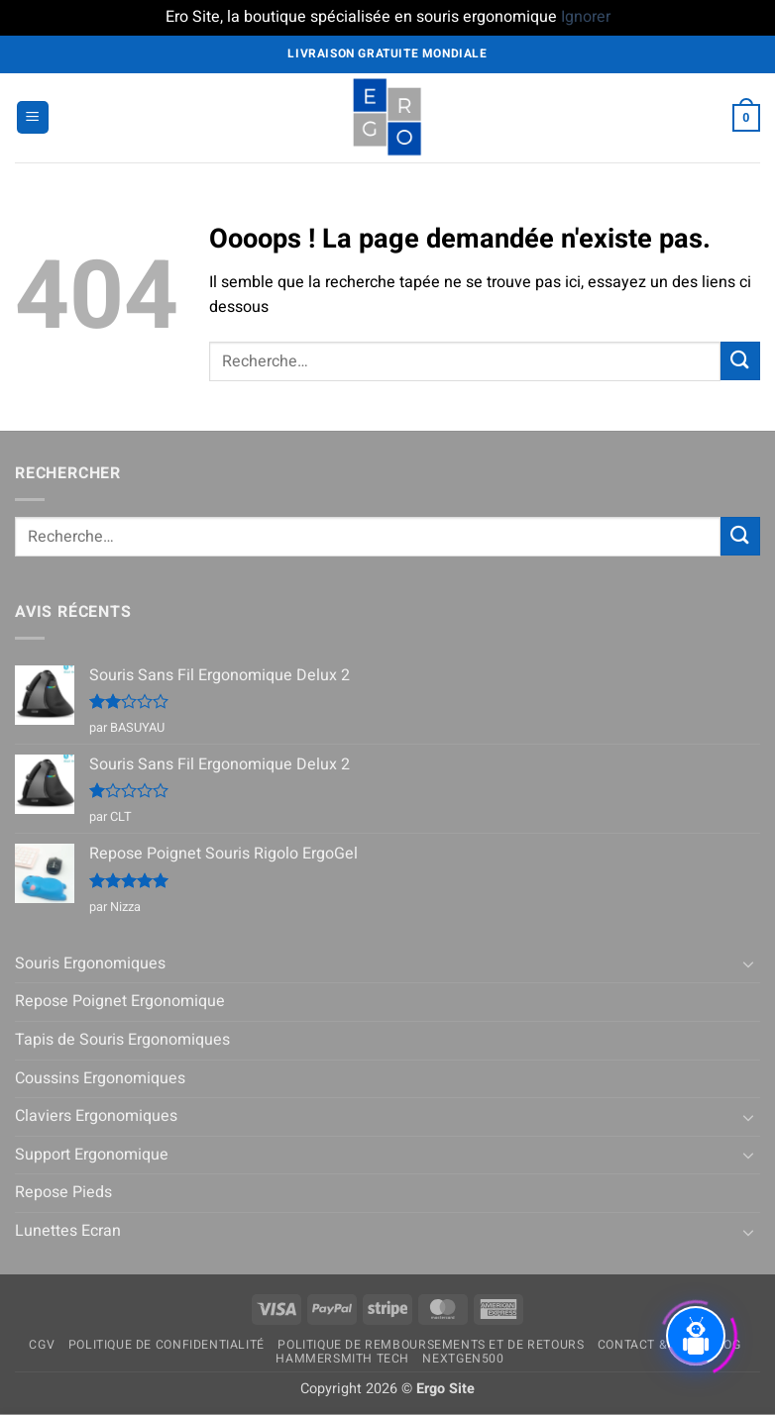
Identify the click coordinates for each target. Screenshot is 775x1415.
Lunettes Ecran (68, 1231)
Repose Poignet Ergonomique (120, 1001)
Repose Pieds (63, 1192)
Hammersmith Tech (342, 1358)
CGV (42, 1345)
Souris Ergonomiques (90, 963)
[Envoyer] (740, 361)
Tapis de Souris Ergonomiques (122, 1040)
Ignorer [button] (585, 17)
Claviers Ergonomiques (96, 1116)
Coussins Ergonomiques (100, 1078)
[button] (33, 117)
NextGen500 (462, 1358)
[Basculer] (748, 963)
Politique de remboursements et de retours (430, 1345)
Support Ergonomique (91, 1154)
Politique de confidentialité (166, 1345)
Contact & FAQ (646, 1345)
